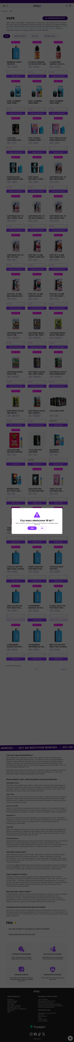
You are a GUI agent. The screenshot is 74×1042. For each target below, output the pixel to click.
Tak (32, 528)
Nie (42, 528)
